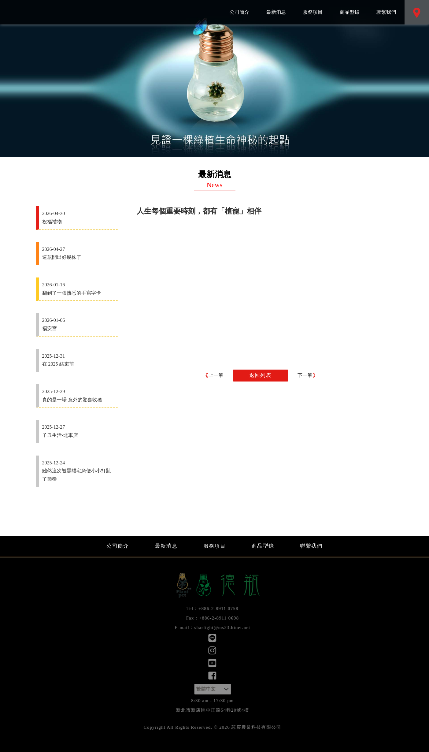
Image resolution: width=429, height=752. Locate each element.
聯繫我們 (386, 7)
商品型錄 (349, 7)
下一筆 (305, 375)
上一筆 (216, 375)
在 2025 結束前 (78, 359)
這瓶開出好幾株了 (78, 252)
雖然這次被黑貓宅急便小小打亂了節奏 (78, 470)
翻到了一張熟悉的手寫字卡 (78, 288)
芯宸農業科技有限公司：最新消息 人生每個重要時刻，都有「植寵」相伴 (53, 12)
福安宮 (78, 323)
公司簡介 (239, 7)
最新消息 (276, 7)
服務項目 (312, 7)
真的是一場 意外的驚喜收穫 (78, 395)
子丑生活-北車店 (78, 430)
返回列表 (260, 375)
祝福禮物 (78, 217)
